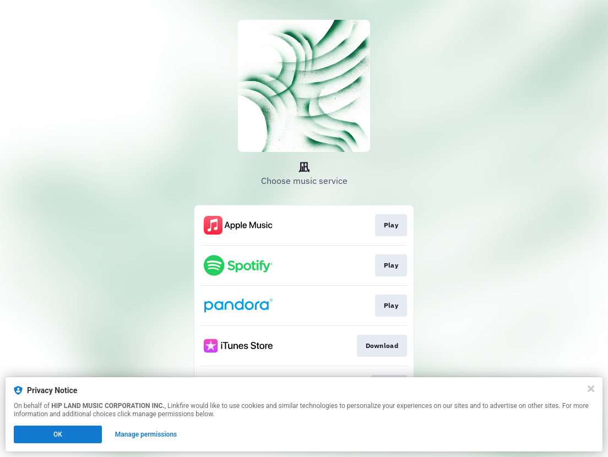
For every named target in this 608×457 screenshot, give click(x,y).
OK (57, 434)
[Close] (591, 389)
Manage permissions (146, 434)
